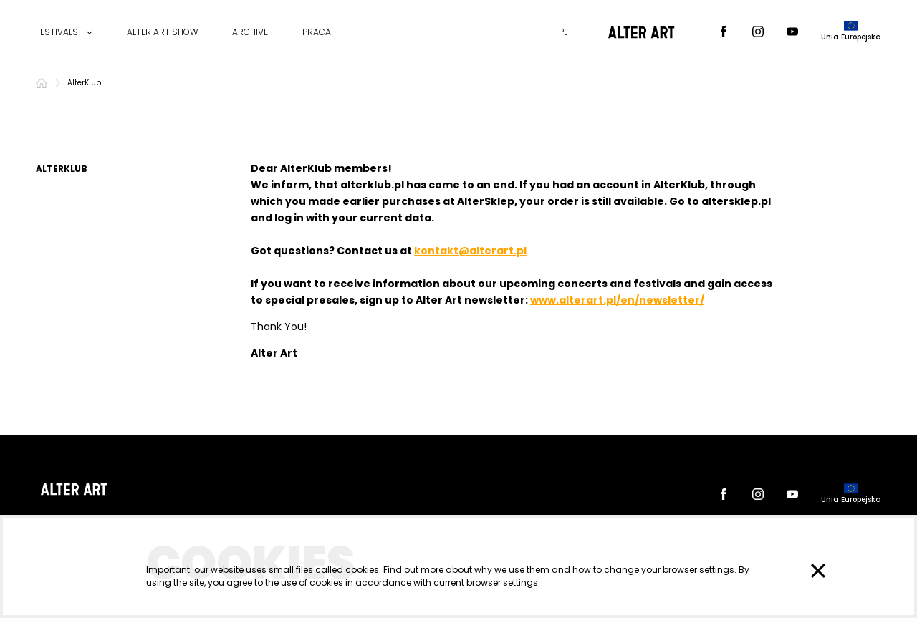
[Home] (41, 83)
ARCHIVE (250, 32)
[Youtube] (792, 32)
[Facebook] (723, 32)
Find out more (413, 570)
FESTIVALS (57, 32)
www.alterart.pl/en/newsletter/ (617, 300)
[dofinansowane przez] (851, 32)
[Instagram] (758, 32)
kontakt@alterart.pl (470, 250)
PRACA (316, 32)
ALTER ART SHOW (162, 32)
